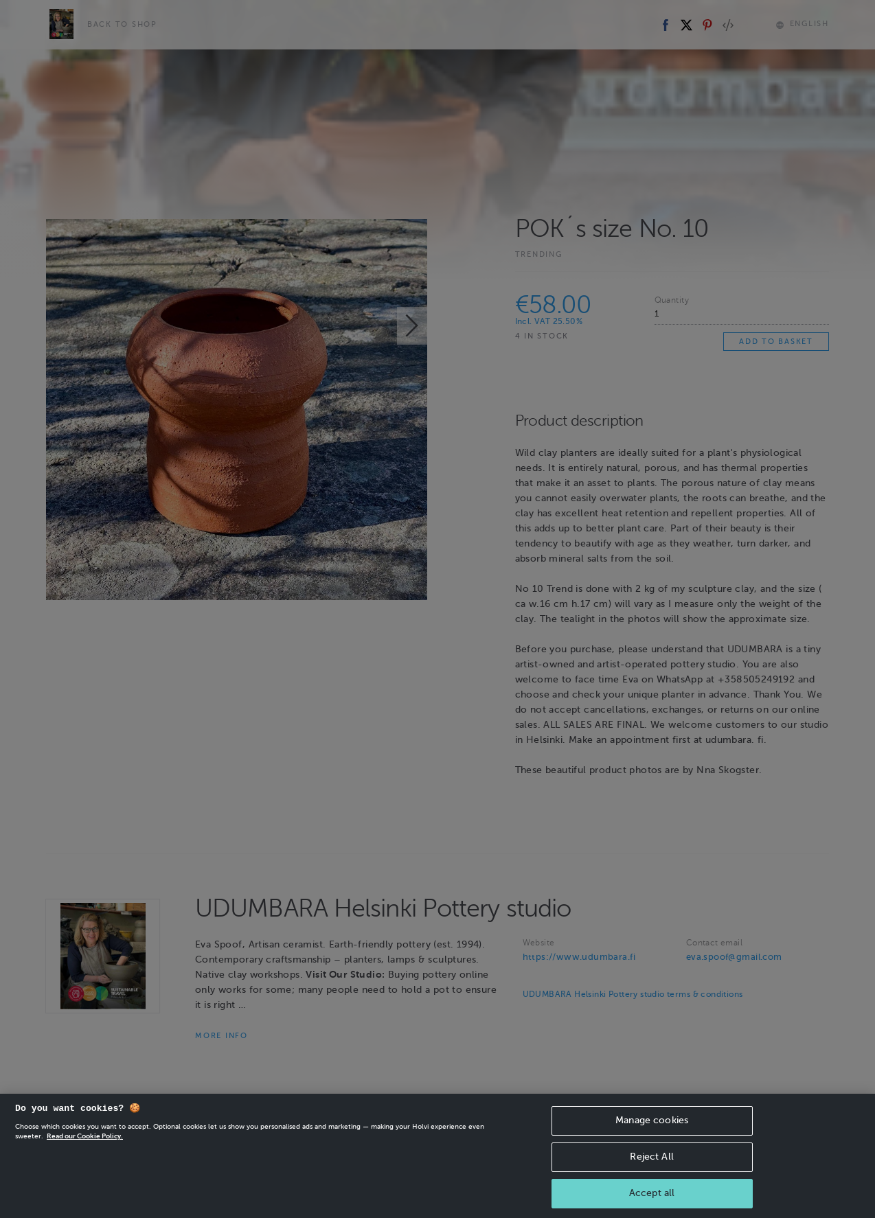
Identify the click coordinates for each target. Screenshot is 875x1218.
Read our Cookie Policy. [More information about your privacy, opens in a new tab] (85, 1145)
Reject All (651, 1166)
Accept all (651, 1202)
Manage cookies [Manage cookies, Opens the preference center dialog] (651, 1130)
